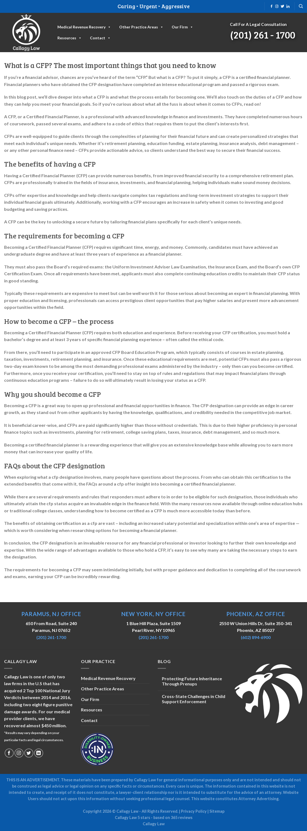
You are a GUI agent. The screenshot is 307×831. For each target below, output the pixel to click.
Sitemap (216, 811)
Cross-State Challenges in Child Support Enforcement (193, 699)
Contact (100, 38)
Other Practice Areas (141, 27)
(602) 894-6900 (256, 637)
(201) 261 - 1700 (262, 34)
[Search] (301, 6)
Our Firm (182, 27)
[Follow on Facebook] (9, 753)
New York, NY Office (153, 614)
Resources (69, 38)
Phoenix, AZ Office (255, 614)
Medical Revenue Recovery (84, 27)
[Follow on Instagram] (19, 753)
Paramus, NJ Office (51, 614)
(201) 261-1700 (51, 637)
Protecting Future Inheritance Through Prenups (192, 681)
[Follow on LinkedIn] (38, 753)
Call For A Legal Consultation (258, 24)
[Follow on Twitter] (28, 753)
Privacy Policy (194, 811)
